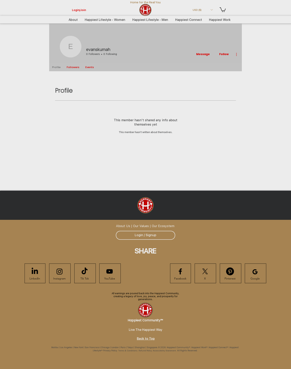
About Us (123, 226)
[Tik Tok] (84, 279)
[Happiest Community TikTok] (84, 271)
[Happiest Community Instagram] (60, 271)
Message (203, 54)
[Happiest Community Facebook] (180, 271)
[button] (202, 10)
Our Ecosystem (163, 226)
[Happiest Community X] (205, 271)
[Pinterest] (230, 279)
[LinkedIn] (35, 279)
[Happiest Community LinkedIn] (35, 271)
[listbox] (202, 10)
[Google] (255, 279)
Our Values (141, 226)
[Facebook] (180, 279)
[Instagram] (59, 279)
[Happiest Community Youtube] (109, 271)
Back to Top (146, 338)
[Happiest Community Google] (255, 272)
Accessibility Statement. (165, 350)
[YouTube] (109, 279)
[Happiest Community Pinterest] (230, 271)
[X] (205, 279)
